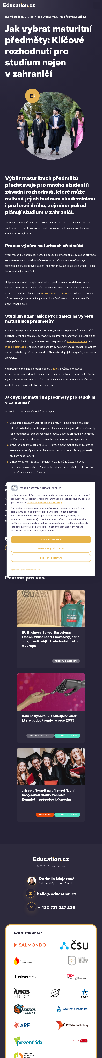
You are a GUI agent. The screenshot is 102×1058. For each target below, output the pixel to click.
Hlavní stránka (14, 17)
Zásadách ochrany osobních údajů (44, 502)
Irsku (55, 369)
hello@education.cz (57, 893)
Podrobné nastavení (51, 558)
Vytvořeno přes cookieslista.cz (25, 570)
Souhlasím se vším (51, 539)
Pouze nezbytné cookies (51, 549)
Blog (30, 17)
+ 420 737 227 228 (57, 905)
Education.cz (19, 5)
